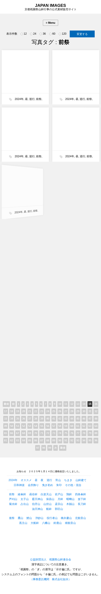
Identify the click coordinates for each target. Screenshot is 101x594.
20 (23, 411)
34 (11, 418)
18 (11, 411)
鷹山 (20, 518)
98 (43, 447)
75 (65, 433)
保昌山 (50, 499)
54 (35, 425)
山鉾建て (81, 480)
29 (77, 411)
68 (23, 433)
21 (29, 411)
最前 (6, 403)
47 (89, 418)
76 (71, 433)
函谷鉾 (33, 494)
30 (83, 411)
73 (53, 433)
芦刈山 (13, 499)
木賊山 (70, 504)
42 (59, 418)
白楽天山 (46, 494)
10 (59, 403)
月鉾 (60, 499)
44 (71, 418)
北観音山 (80, 518)
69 (29, 433)
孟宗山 (59, 504)
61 (77, 425)
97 (37, 447)
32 (95, 411)
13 (77, 403)
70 (35, 433)
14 (83, 403)
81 (5, 440)
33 (5, 418)
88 (47, 440)
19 (17, 411)
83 (17, 440)
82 (11, 440)
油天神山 (37, 509)
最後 (62, 447)
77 (77, 433)
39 (41, 418)
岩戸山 (59, 494)
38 (35, 418)
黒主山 (23, 522)
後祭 (12, 518)
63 (89, 425)
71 (41, 433)
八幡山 (46, 522)
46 (83, 418)
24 (33, 34)
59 (65, 425)
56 (47, 425)
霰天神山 (37, 499)
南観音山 (70, 522)
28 (71, 411)
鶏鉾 (69, 494)
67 (17, 433)
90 (59, 440)
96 (95, 440)
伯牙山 (36, 504)
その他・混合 (73, 485)
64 (95, 425)
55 (41, 425)
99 (49, 447)
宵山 (58, 480)
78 (83, 433)
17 (5, 411)
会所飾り (33, 485)
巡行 (32, 99)
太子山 (25, 499)
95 (89, 440)
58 (59, 425)
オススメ (26, 480)
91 (65, 440)
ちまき (68, 480)
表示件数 (11, 33)
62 (83, 425)
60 (52, 34)
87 (41, 440)
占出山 (25, 504)
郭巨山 (59, 509)
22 (35, 411)
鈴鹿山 (57, 522)
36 (43, 34)
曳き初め (47, 485)
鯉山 (29, 518)
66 (11, 433)
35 (17, 418)
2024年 (19, 99)
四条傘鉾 (80, 494)
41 (53, 418)
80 (95, 433)
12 (24, 34)
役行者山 (52, 518)
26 (59, 411)
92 (71, 440)
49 (5, 425)
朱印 (59, 485)
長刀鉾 (82, 504)
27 (65, 411)
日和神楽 (19, 485)
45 (77, 418)
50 (11, 425)
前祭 (39, 99)
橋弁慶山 (66, 518)
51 (17, 425)
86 (35, 440)
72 (47, 433)
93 (77, 440)
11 (65, 403)
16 (95, 403)
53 (29, 425)
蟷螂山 (70, 499)
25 (53, 411)
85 (29, 440)
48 (95, 418)
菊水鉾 (13, 504)
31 (89, 411)
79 (89, 433)
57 (53, 425)
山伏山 (47, 504)
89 (53, 440)
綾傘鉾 (22, 494)
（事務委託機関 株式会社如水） (50, 579)
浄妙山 (39, 518)
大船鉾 (35, 522)
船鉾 (49, 509)
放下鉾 (82, 499)
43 (65, 418)
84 (23, 440)
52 (23, 425)
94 (83, 440)
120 (62, 34)
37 (29, 418)
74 (59, 433)
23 (41, 411)
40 (47, 418)
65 (5, 433)
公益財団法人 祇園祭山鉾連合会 (50, 559)
